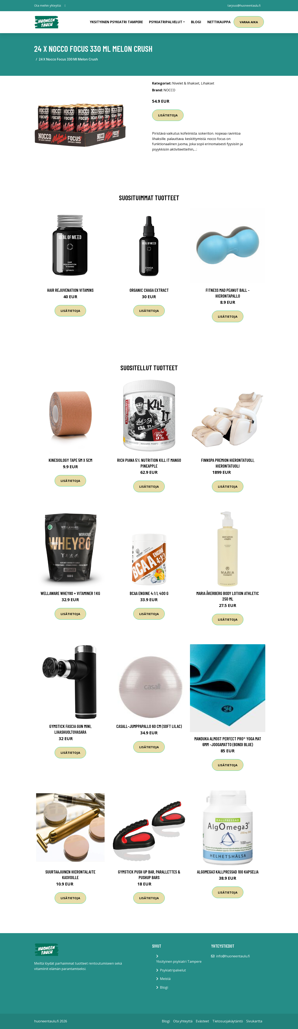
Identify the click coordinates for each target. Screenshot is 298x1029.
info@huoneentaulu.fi (233, 956)
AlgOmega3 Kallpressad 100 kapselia (227, 871)
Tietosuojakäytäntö (227, 1021)
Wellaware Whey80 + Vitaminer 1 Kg (70, 593)
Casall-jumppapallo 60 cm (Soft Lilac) (149, 726)
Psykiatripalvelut (173, 970)
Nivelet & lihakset (185, 83)
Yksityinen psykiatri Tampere (116, 22)
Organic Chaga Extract (149, 290)
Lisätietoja (168, 115)
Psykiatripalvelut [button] (165, 22)
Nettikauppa (219, 22)
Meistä (165, 978)
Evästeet (202, 1021)
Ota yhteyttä (182, 1021)
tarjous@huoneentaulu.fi (244, 5)
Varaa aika (249, 22)
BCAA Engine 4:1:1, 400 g (149, 593)
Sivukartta (254, 1021)
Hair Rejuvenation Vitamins (70, 290)
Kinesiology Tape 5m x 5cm (70, 460)
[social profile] (65, 6)
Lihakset (207, 83)
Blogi (196, 22)
